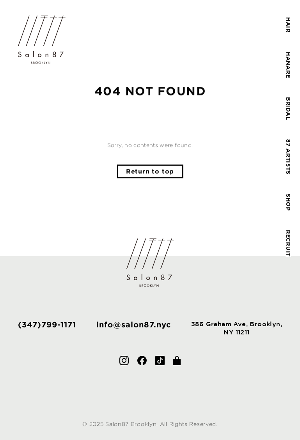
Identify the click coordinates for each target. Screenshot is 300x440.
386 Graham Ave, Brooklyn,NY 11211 (236, 328)
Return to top (150, 171)
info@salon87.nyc (133, 324)
